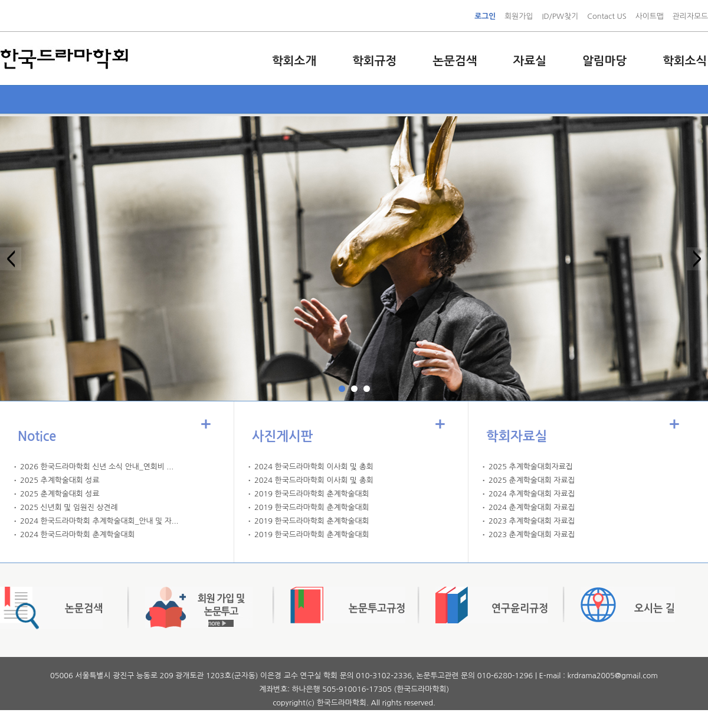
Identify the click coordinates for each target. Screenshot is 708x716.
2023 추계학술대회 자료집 (532, 521)
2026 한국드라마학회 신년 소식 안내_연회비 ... (96, 466)
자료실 (529, 61)
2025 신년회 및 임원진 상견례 (69, 507)
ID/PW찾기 (560, 16)
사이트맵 (649, 16)
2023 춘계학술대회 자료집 (532, 534)
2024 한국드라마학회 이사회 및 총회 (313, 466)
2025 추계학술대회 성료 (59, 480)
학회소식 (685, 61)
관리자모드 (690, 16)
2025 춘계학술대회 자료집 (532, 480)
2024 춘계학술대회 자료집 (532, 507)
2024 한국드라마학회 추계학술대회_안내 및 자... (99, 521)
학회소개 (294, 61)
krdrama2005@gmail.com (612, 675)
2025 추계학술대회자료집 (531, 466)
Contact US (606, 16)
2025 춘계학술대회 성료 (59, 494)
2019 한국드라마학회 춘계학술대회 (311, 494)
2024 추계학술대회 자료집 (532, 494)
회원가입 (518, 16)
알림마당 (604, 61)
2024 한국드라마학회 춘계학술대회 (77, 534)
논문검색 (454, 61)
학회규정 (374, 61)
